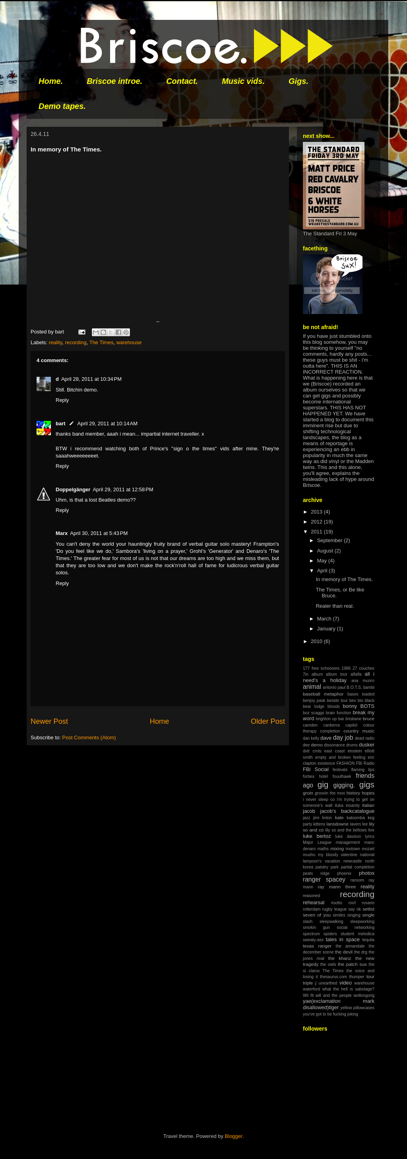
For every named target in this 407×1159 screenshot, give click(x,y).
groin (308, 792)
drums (352, 745)
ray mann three (337, 886)
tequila (368, 940)
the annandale (350, 946)
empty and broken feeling (340, 757)
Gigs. (298, 81)
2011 (317, 532)
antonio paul (334, 687)
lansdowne (337, 823)
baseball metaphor (323, 693)
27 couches (363, 668)
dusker (366, 745)
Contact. (182, 81)
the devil (344, 951)
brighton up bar (330, 719)
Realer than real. (335, 606)
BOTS (367, 706)
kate (339, 817)
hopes (368, 792)
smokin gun (316, 927)
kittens (319, 824)
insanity (353, 805)
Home (159, 721)
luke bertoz (317, 836)
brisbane (353, 719)
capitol (351, 725)
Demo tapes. (62, 106)
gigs (366, 784)
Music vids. (243, 81)
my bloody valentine (337, 855)
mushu (309, 855)
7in (305, 674)
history (353, 792)
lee (365, 824)
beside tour (337, 700)
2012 (317, 522)
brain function (338, 713)
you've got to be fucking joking (330, 1014)
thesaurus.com (333, 977)
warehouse (129, 342)
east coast (334, 751)
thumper (356, 977)
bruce (368, 718)
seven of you (317, 914)
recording (76, 342)
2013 (317, 512)
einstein (355, 751)
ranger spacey (324, 879)
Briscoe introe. (114, 81)
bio (360, 700)
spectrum (311, 934)
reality (55, 342)
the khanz (339, 958)
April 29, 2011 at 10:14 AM (108, 423)
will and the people (334, 995)
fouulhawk (342, 776)
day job (343, 737)
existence (326, 763)
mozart (368, 849)
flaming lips (362, 769)
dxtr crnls (312, 751)
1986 (346, 668)
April (323, 571)
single (368, 914)
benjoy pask (314, 700)
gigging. (344, 785)
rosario (368, 903)
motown (353, 849)
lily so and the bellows (345, 830)
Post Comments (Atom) (89, 737)
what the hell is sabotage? (348, 989)
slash (307, 921)
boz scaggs (313, 713)
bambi (368, 687)
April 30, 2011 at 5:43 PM (99, 533)
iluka (339, 805)
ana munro (362, 680)
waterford (311, 989)
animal (312, 686)
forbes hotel (315, 776)
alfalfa (356, 674)
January (327, 629)
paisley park (327, 867)
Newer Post (49, 721)
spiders (330, 934)
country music (358, 730)
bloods (334, 706)
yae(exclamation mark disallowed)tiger (338, 1004)
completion (330, 731)
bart (61, 423)
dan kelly (311, 738)
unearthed (328, 983)
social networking (355, 927)
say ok (354, 909)
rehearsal (313, 902)
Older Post (268, 721)
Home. (51, 81)
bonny (350, 706)
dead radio (364, 738)
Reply (62, 400)
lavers (355, 824)
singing (353, 915)
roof (352, 903)
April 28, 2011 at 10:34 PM (91, 379)
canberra (332, 725)
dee (306, 745)
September (330, 540)
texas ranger (317, 945)
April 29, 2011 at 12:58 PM (123, 489)
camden (310, 725)
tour (370, 976)
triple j (309, 982)
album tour (336, 674)
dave (325, 738)
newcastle (352, 861)
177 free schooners (321, 668)
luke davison (348, 836)
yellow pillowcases (357, 1008)
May (322, 561)
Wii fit (308, 995)
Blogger (233, 1136)
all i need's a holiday (338, 677)
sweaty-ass (313, 940)
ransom (357, 880)
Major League (317, 842)
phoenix (344, 873)
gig (323, 784)
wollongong (363, 995)
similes (339, 915)
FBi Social (316, 769)
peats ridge (316, 873)
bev (352, 700)
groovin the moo (330, 793)
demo (316, 744)
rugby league (334, 909)
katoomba (356, 818)
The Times (101, 342)
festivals (340, 769)
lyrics (369, 836)
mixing (337, 848)
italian (368, 805)
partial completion (357, 867)
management (348, 842)
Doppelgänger (73, 489)
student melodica (357, 934)
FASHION (346, 763)
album (317, 674)
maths (323, 849)
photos (366, 873)
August (326, 551)
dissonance (334, 745)
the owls (328, 964)
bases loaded (360, 694)
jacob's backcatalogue (347, 811)
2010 (317, 641)
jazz (306, 818)
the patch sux (352, 964)
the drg (360, 952)
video (345, 983)
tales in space (343, 939)
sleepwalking (331, 921)
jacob (309, 811)
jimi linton (322, 818)
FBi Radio (365, 763)
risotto (336, 903)
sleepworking (362, 921)
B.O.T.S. (354, 687)
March (325, 619)
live (371, 830)
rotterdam (311, 909)
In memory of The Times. (344, 579)
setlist (368, 908)
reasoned (311, 895)
